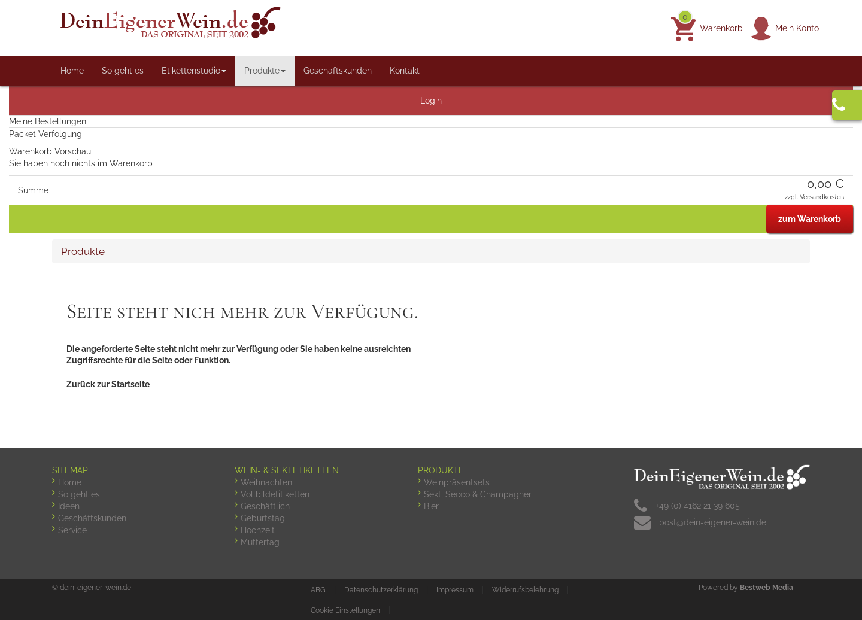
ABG (318, 590)
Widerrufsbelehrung (525, 590)
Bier (431, 506)
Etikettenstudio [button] (194, 70)
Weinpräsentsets (457, 482)
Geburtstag (263, 518)
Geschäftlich (265, 506)
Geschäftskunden (337, 70)
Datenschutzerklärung (381, 590)
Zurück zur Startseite (108, 384)
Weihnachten (266, 482)
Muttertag (260, 542)
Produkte (83, 251)
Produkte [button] (265, 70)
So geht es (123, 70)
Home (72, 70)
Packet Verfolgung (45, 134)
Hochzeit (258, 530)
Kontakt (405, 70)
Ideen (69, 506)
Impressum (455, 590)
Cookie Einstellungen (345, 610)
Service (72, 530)
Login (431, 100)
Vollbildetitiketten (275, 494)
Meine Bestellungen (47, 121)
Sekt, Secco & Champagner (478, 494)
